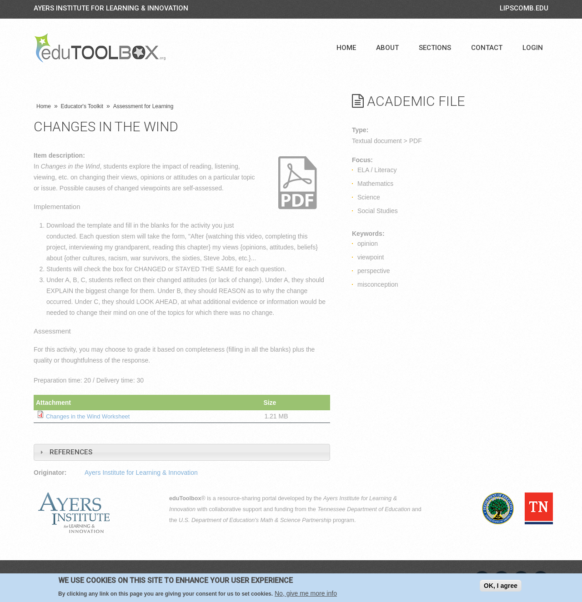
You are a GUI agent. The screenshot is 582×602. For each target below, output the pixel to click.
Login (532, 48)
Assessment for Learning (143, 106)
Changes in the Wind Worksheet (91, 416)
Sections (435, 48)
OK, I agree (500, 585)
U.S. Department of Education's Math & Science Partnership (255, 520)
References (71, 452)
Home (346, 48)
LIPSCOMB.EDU (524, 8)
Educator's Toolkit (82, 106)
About (387, 48)
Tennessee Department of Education (363, 509)
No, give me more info (306, 593)
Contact (486, 48)
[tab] (182, 452)
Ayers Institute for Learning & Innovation (111, 8)
